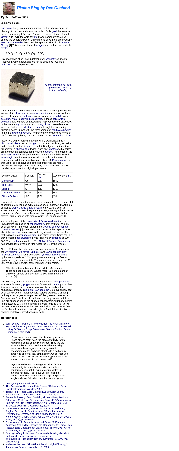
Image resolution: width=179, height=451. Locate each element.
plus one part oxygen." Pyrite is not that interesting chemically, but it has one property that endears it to (37, 89)
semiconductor (40, 113)
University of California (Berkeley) (23, 252)
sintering (56, 237)
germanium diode (61, 135)
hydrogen (6, 64)
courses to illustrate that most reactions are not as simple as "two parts (34, 60)
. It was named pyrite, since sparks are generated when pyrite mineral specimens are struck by (36, 38)
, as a (65, 116)
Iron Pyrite (7, 185)
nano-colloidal (29, 235)
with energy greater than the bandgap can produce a (36, 150)
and (43, 252)
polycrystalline (24, 237)
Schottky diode (42, 124)
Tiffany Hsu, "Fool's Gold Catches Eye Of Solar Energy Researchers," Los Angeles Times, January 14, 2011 (35, 393)
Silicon (5, 188)
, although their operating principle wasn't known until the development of (33, 128)
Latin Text (24, 332)
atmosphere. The (29, 241)
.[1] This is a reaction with (22, 45)
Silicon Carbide (10, 196)
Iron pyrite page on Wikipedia (21, 383)
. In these (47, 119)
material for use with (41, 284)
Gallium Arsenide (11, 192)
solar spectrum (9, 154)
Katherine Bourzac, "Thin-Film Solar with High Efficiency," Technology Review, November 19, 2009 (36, 445)
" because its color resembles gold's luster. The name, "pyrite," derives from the (36, 32)
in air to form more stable (57, 45)
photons (53, 149)
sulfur (17, 241)
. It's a (28, 113)
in (19, 119)
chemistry (50, 59)
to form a (28, 124)
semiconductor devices (27, 127)
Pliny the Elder (15, 42)
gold (54, 31)
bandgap (32, 143)
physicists (20, 113)
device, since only (39, 149)
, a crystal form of (40, 116)
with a (24, 143)
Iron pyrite (6, 28)
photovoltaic (22, 149)
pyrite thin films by (42, 237)
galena (27, 116)
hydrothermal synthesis (53, 254)
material (16, 232)
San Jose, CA (42, 290)
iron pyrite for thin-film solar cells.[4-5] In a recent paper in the (35, 225)
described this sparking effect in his (42, 42)
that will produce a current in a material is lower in (43, 154)
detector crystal (9, 119)
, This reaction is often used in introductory (34, 53)
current (48, 151)
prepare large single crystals (27, 207)
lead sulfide (56, 116)
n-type (56, 284)
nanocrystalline (38, 224)
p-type (26, 284)
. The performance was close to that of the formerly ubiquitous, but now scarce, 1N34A (36, 134)
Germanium (58, 160)
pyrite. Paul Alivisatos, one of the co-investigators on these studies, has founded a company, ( (36, 287)
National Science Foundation (54, 241)
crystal (19, 124)
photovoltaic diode (10, 143)
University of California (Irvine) (43, 221)
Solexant (28, 290)
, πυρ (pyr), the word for (20, 37)
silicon (26, 146)
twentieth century (21, 132)
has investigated (31, 254)
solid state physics (61, 130)
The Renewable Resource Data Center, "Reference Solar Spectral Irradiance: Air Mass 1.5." (36, 387)
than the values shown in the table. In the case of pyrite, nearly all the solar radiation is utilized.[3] (33, 158)
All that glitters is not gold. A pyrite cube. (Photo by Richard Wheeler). (58, 88)
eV (40, 177)
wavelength (7, 157)
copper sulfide (62, 281)
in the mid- (6, 132)
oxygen (40, 45)
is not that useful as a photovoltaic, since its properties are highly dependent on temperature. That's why (36, 163)
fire (35, 37)
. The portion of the (62, 151)
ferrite (4, 48)
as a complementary (12, 284)
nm (68, 175)
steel (3, 42)
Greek (4, 37)
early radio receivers (31, 119)
